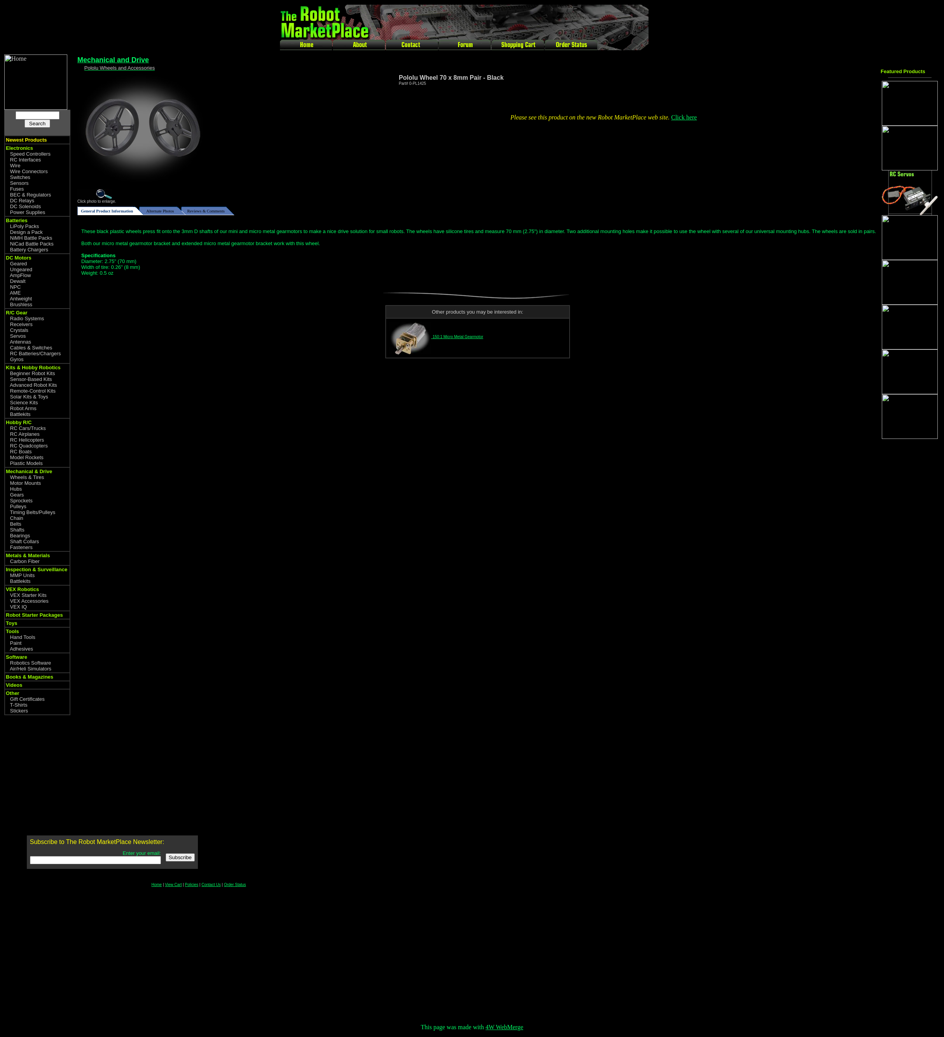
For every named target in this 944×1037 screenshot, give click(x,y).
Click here (684, 117)
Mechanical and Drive (113, 60)
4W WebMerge (504, 1027)
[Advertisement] (911, 567)
